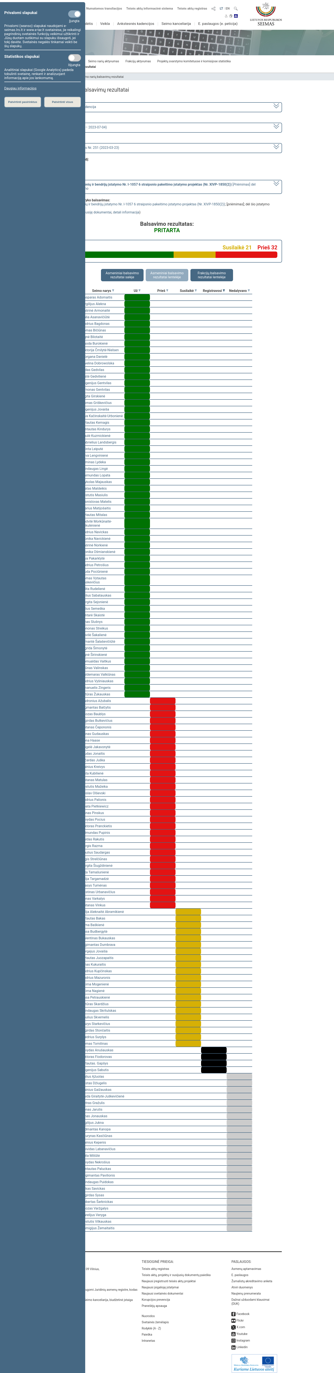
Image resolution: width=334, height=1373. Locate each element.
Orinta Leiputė (92, 449)
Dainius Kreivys (93, 767)
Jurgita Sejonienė (95, 602)
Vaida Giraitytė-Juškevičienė (103, 1096)
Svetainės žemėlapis (155, 1319)
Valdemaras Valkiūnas (98, 674)
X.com (240, 1324)
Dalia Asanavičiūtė (96, 317)
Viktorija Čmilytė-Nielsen (100, 350)
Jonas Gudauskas (95, 734)
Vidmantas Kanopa (96, 1129)
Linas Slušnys (92, 622)
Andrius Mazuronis (96, 978)
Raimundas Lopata (96, 475)
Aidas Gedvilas (93, 370)
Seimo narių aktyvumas (103, 61)
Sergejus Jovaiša (95, 951)
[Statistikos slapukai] (74, 57)
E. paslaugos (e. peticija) (218, 23)
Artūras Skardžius (95, 1004)
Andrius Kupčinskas (97, 971)
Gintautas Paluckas (96, 1169)
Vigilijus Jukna (93, 1123)
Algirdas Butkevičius (97, 721)
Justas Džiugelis (94, 1083)
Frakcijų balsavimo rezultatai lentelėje (212, 275)
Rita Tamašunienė (95, 872)
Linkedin (242, 1344)
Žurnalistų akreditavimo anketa (251, 1278)
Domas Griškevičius (97, 403)
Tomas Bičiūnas (94, 330)
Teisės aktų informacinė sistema (149, 8)
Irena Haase (91, 740)
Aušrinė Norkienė (95, 545)
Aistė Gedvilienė (94, 376)
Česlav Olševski (93, 793)
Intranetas (148, 1337)
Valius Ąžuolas (93, 1077)
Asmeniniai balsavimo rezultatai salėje (122, 275)
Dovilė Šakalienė (94, 635)
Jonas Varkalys (93, 899)
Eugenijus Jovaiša (95, 409)
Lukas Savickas (93, 1189)
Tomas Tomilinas (95, 1044)
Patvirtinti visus (62, 102)
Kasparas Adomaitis (97, 297)
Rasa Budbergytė (94, 932)
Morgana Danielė (94, 357)
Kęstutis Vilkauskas (96, 1221)
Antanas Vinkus (93, 905)
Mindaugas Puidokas (98, 1182)
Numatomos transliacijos (101, 8)
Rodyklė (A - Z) (151, 1325)
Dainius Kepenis (94, 1142)
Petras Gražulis (93, 1103)
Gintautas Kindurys (96, 429)
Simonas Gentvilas (96, 390)
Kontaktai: (61, 1259)
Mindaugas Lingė (95, 469)
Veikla (105, 23)
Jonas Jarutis (92, 1109)
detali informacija (126, 212)
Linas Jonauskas (94, 1116)
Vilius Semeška (93, 609)
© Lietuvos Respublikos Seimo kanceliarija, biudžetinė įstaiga (92, 1297)
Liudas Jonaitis (93, 754)
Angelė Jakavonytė (96, 747)
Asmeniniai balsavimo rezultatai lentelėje (167, 275)
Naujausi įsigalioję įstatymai (160, 1284)
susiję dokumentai (98, 212)
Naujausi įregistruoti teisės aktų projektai (169, 1278)
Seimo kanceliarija (176, 23)
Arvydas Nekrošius (96, 1162)
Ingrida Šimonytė (94, 648)
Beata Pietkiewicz (95, 806)
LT (221, 8)
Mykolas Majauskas (97, 482)
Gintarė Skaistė (93, 615)
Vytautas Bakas (93, 918)
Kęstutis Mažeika (95, 787)
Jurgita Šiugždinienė (97, 866)
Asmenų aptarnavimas (246, 1266)
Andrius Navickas (95, 532)
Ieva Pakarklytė (93, 558)
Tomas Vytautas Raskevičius (94, 580)
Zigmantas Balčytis (96, 707)
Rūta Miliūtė (91, 1156)
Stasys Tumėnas (94, 885)
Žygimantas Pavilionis (98, 1175)
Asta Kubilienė (93, 773)
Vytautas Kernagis (95, 423)
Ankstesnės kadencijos (135, 23)
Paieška (147, 1331)
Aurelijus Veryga (94, 1215)
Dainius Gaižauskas (96, 1090)
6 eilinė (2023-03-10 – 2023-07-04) (81, 127)
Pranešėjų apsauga (154, 1303)
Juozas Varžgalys (95, 1208)
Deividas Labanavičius (98, 1149)
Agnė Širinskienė (94, 655)
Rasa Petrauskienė (96, 997)
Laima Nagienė (93, 991)
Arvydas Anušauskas (97, 1050)
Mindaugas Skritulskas (99, 1011)
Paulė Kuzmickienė (96, 436)
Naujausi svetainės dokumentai (162, 1290)
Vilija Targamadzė (95, 879)
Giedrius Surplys (94, 1037)
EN (228, 8)
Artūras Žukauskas (96, 694)
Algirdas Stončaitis (96, 1030)
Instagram (243, 1337)
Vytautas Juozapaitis (98, 958)
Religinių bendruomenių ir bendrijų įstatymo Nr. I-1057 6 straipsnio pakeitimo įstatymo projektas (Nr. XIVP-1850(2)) (138, 204)
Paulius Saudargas (96, 852)
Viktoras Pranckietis (97, 826)
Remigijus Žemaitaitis (98, 1228)
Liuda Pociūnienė (95, 572)
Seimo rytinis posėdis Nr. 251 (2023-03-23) (87, 148)
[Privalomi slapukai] (74, 14)
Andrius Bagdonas (95, 324)
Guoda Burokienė (95, 343)
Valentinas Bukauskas (98, 938)
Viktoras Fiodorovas (97, 1057)
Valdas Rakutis (93, 839)
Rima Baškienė (93, 925)
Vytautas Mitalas (94, 515)
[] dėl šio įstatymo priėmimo (155, 186)
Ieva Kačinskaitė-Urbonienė (102, 416)
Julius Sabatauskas (96, 595)
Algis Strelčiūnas (94, 859)
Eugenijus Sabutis (95, 1070)
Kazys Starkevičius (96, 1024)
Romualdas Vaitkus (96, 661)
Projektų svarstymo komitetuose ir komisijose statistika (193, 61)
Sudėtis (87, 23)
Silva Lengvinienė (95, 455)
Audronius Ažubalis (96, 701)
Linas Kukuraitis (94, 964)
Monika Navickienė (96, 539)
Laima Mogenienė (95, 984)
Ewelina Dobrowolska (98, 363)
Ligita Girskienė (93, 396)
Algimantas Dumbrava (98, 945)
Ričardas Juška (93, 760)
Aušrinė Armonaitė (96, 310)
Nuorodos (148, 1313)
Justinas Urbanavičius (98, 892)
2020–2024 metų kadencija (75, 107)
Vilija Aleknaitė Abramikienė (103, 912)
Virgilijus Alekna (94, 304)
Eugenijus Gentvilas (96, 383)
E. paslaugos (239, 1272)
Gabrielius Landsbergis (99, 442)
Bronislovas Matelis (96, 502)
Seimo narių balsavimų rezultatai (102, 76)
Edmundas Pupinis (96, 833)
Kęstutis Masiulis (95, 495)
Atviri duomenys (242, 1284)
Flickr (240, 1317)
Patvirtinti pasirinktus (22, 102)
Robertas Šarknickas (97, 1202)
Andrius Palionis (94, 800)
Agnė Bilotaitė (92, 337)
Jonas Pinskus (93, 813)
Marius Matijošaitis (96, 508)
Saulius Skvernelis (95, 1017)
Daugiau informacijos (20, 88)
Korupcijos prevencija (156, 1296)
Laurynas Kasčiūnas (97, 1136)
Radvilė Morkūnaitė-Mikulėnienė (97, 523)
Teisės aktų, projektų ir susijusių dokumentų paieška (176, 1272)
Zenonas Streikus (95, 628)
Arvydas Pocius (93, 819)
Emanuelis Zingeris (96, 688)
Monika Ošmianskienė (98, 552)
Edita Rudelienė (93, 589)
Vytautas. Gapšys (95, 1063)
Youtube (241, 1331)
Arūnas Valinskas (95, 668)
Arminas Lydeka (94, 462)
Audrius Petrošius (95, 565)
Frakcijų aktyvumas (138, 61)
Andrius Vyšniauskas (97, 681)
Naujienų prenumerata (246, 1290)
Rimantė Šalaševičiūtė (98, 642)
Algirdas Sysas (93, 1195)
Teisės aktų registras (192, 8)
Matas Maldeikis (94, 488)
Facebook (242, 1311)
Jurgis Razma (92, 846)
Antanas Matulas (95, 780)
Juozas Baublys (94, 714)
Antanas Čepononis (96, 727)
